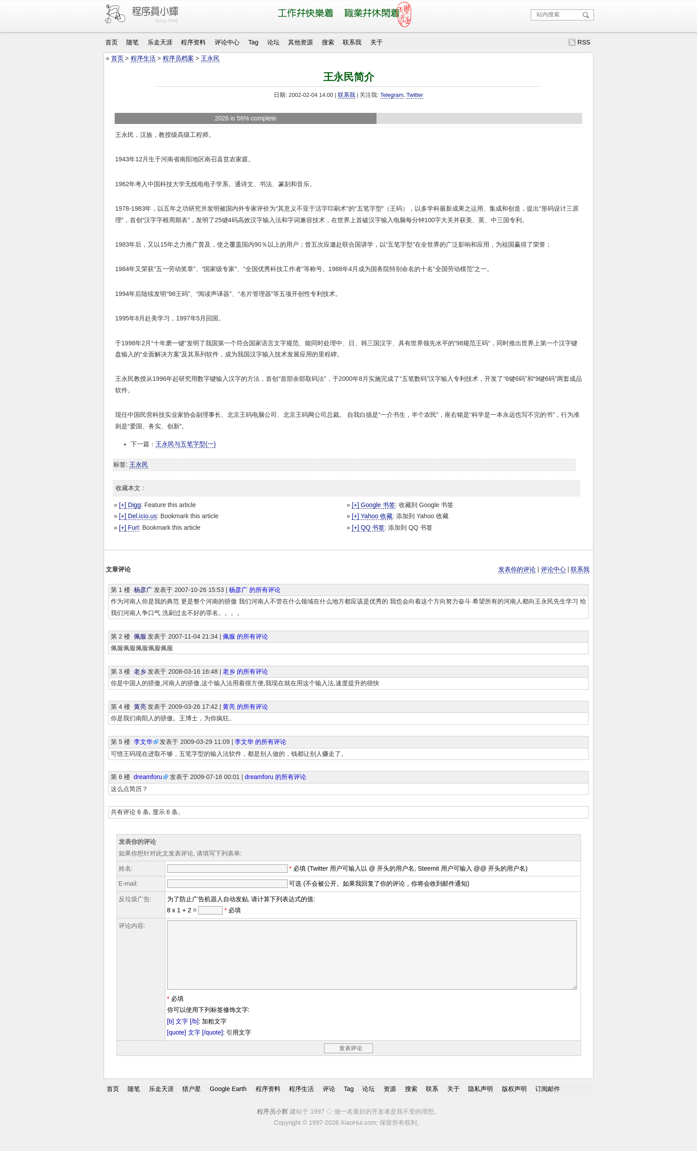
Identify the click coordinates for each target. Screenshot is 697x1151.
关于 (376, 42)
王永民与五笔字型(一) (186, 444)
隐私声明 (480, 1102)
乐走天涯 (160, 42)
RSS (583, 42)
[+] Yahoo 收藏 (372, 516)
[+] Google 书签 (373, 504)
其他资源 (300, 42)
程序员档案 (178, 58)
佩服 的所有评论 (245, 636)
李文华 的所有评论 (260, 741)
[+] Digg (130, 504)
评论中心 (227, 42)
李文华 (143, 741)
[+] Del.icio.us (138, 516)
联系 (432, 1102)
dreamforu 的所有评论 (275, 776)
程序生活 (143, 58)
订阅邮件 (547, 1102)
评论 (329, 1102)
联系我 (352, 42)
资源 (390, 1102)
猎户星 (191, 1102)
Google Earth (228, 1102)
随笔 (132, 42)
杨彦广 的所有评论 (254, 589)
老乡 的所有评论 (245, 671)
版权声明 (514, 1102)
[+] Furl (129, 527)
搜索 (328, 42)
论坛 (273, 42)
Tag (253, 42)
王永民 (210, 58)
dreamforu (148, 776)
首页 (111, 42)
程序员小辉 (272, 1124)
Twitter (414, 95)
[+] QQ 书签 (368, 527)
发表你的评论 (517, 569)
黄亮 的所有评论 (245, 706)
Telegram (391, 95)
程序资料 (193, 42)
